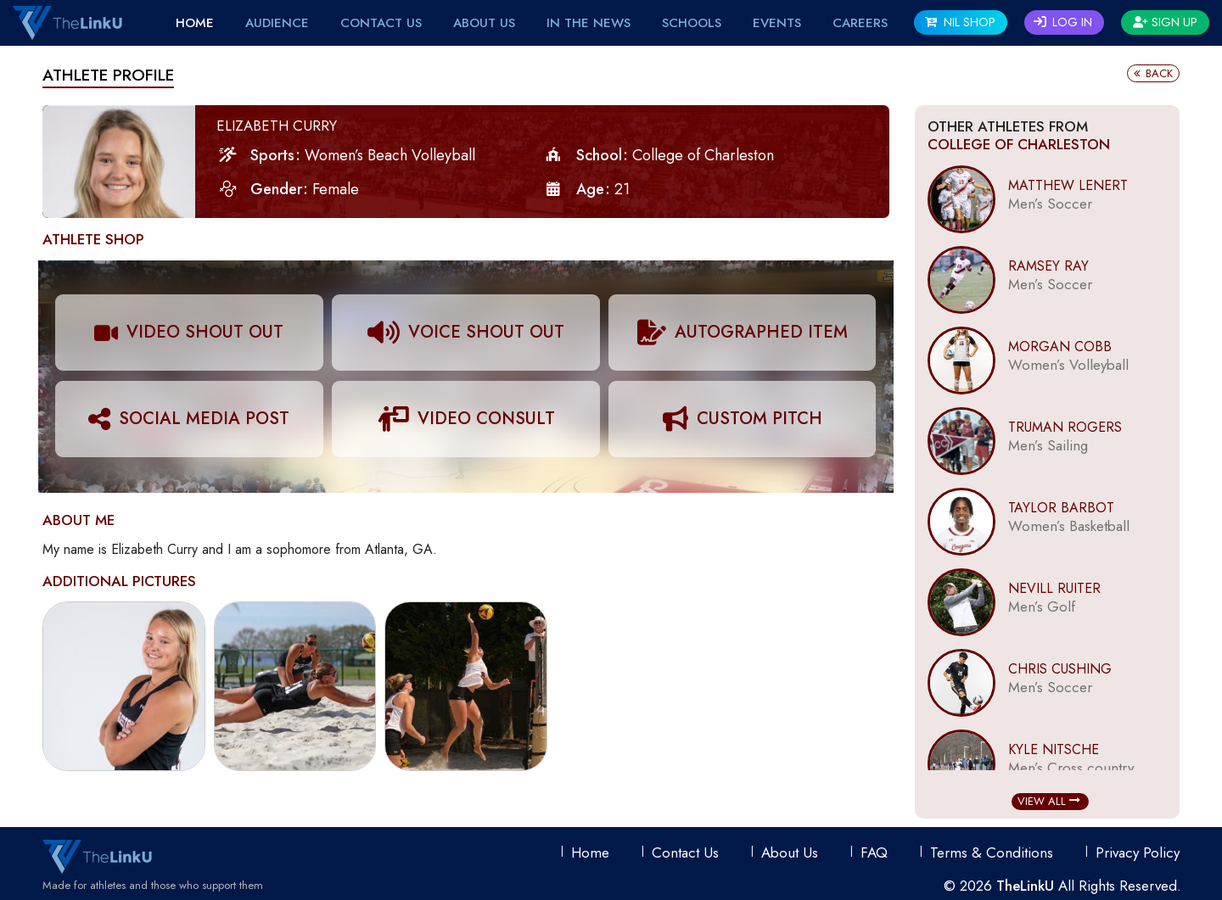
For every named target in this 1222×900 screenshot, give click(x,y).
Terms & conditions (991, 852)
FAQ (874, 852)
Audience (277, 23)
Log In (1063, 22)
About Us (484, 23)
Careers (860, 23)
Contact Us (381, 23)
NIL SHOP (960, 22)
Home (195, 23)
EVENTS (777, 23)
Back (1153, 73)
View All (1048, 801)
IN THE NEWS (589, 23)
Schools (691, 23)
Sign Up (1165, 22)
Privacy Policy (1138, 852)
